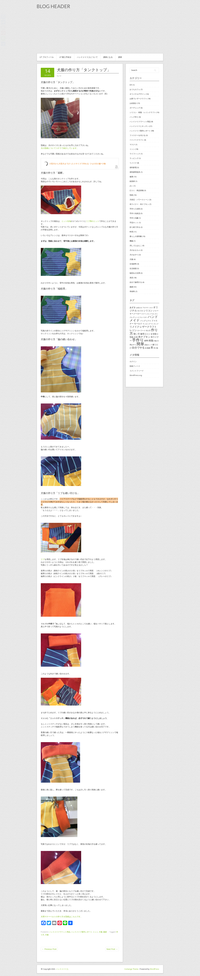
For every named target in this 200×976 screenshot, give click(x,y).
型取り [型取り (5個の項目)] (155, 334)
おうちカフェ (135, 89)
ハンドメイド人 (62, 969)
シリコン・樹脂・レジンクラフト (143, 112)
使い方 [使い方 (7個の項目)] (136, 333)
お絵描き (133, 103)
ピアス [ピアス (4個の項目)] (148, 321)
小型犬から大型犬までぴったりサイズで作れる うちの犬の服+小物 (77, 163)
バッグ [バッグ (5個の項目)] (143, 320)
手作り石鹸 (134, 218)
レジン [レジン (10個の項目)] (133, 330)
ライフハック (135, 153)
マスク (132, 144)
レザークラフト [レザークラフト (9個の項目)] (148, 326)
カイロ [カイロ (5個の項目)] (140, 310)
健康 (131, 176)
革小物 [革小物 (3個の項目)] (156, 348)
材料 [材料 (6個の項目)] (146, 340)
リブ (43, 559)
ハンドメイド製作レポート (81, 932)
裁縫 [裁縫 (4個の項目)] (148, 348)
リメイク (133, 163)
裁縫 (105, 932)
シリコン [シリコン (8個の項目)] (147, 310)
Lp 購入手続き (65, 57)
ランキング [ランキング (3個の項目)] (154, 324)
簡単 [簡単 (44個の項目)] (140, 343)
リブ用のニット (92, 221)
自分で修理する (136, 282)
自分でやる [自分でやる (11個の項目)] (138, 347)
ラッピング (134, 158)
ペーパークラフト (137, 140)
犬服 (100, 932)
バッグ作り (134, 117)
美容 (131, 277)
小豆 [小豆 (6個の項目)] (136, 337)
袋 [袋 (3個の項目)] (146, 348)
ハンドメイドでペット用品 (59, 932)
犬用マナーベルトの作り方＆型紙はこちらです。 (61, 916)
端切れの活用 (135, 273)
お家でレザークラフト (138, 98)
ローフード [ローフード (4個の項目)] (141, 330)
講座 (120, 57)
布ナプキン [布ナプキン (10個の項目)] (144, 336)
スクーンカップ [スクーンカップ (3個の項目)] (146, 314)
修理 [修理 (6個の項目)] (142, 333)
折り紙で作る (135, 227)
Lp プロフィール (47, 57)
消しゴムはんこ (136, 245)
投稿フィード (135, 366)
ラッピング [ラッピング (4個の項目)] (147, 324)
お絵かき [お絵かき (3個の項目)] (139, 308)
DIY (131, 85)
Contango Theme (131, 969)
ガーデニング (135, 108)
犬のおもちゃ (135, 250)
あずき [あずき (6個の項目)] (133, 307)
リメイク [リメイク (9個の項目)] (134, 326)
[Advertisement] (100, 33)
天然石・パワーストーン (139, 199)
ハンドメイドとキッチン (139, 126)
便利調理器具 (135, 172)
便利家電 (133, 167)
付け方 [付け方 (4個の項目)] (148, 330)
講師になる (108, 57)
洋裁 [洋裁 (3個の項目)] (155, 341)
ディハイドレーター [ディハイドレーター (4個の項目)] (140, 317)
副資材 (132, 181)
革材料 (132, 291)
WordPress (154, 969)
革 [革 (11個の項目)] (152, 347)
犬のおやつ (134, 254)
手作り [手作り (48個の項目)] (138, 340)
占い (131, 186)
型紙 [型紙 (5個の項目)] (131, 337)
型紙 (131, 195)
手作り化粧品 (135, 213)
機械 (131, 241)
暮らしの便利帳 (136, 236)
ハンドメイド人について (87, 57)
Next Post (112, 949)
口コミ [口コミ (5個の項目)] (147, 334)
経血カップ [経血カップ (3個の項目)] (148, 345)
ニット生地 (66, 221)
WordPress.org (136, 375)
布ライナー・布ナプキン (139, 204)
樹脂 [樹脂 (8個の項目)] (151, 340)
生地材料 (133, 264)
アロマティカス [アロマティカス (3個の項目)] (147, 308)
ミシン (95, 932)
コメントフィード (137, 370)
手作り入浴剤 (135, 209)
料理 (131, 231)
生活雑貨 (133, 268)
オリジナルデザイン (137, 94)
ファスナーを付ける (137, 135)
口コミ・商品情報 (137, 190)
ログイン (133, 361)
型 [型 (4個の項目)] (151, 334)
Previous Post (49, 949)
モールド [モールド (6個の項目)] (138, 323)
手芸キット (134, 222)
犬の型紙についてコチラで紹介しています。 (59, 148)
